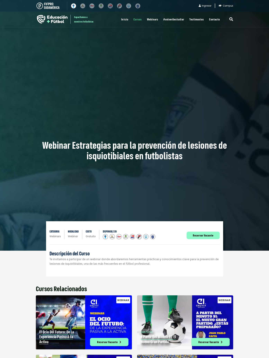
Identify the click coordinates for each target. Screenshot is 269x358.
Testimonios (196, 19)
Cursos (137, 19)
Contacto (214, 19)
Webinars (152, 19)
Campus (226, 5)
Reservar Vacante (203, 235)
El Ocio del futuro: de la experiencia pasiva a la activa (56, 336)
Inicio (124, 19)
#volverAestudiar (173, 19)
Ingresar (205, 5)
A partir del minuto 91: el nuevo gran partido (158, 339)
